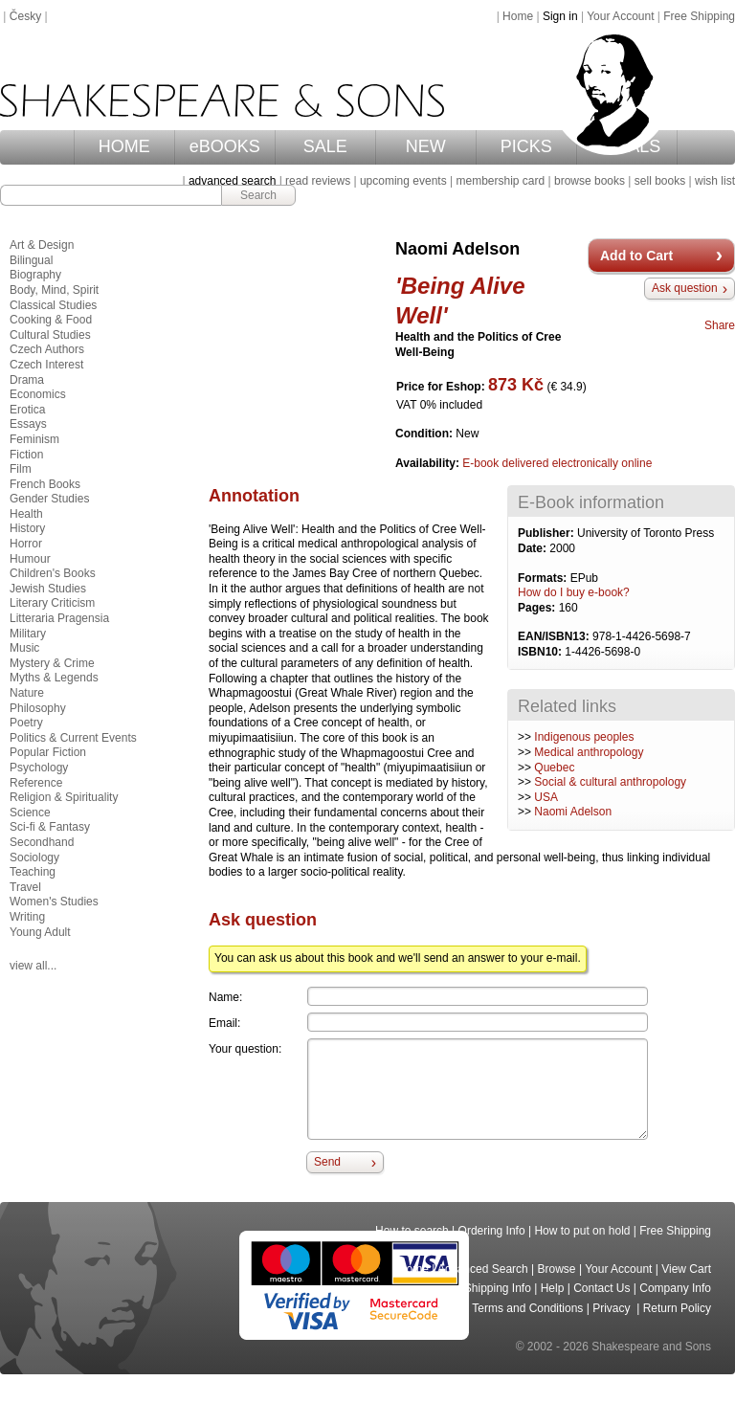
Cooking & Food (51, 319)
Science (30, 812)
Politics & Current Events (73, 738)
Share (719, 325)
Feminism (34, 439)
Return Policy (677, 1308)
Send (327, 1162)
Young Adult (40, 932)
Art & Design (42, 245)
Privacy (613, 1308)
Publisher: (547, 533)
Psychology (39, 767)
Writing (27, 917)
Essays (28, 424)
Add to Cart (636, 255)
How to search (412, 1230)
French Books (45, 484)
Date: (533, 548)
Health (26, 514)
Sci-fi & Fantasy (50, 827)
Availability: (428, 463)
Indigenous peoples (584, 737)
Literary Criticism (52, 603)
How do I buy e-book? (574, 592)
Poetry (26, 722)
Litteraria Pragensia (59, 618)
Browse (557, 1269)
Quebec (554, 767)
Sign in (560, 16)
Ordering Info (491, 1230)
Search (258, 195)
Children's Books (53, 573)
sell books (660, 181)
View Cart (686, 1269)
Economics (38, 394)
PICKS (526, 146)
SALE (325, 146)
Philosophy (38, 708)
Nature (27, 693)
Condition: (425, 433)
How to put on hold (582, 1230)
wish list (715, 181)
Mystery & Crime (52, 663)
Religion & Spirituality (64, 797)
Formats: (544, 578)
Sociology (34, 857)
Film (21, 469)
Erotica (27, 409)
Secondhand (42, 842)
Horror (26, 543)
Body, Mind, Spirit (54, 290)
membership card (500, 181)
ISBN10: (541, 651)
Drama (27, 380)
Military (28, 633)
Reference (36, 783)
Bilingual (31, 260)
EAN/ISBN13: (555, 636)
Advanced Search (482, 1269)
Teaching (33, 872)
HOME (124, 146)
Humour (30, 559)
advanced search (232, 181)
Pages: (538, 607)
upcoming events (403, 181)
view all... (33, 965)
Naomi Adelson (573, 811)
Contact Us (601, 1288)
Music (24, 648)
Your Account (620, 16)
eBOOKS (224, 146)
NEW (426, 146)
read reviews (317, 181)
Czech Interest (46, 364)
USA (546, 797)
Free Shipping (699, 16)
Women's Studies (54, 901)
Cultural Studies (50, 335)
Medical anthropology (588, 752)
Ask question (685, 288)
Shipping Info (497, 1288)
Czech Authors (47, 349)
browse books (589, 181)
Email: (224, 1023)
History (27, 528)
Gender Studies (49, 498)
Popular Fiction (48, 752)
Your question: (245, 1049)
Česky (25, 16)
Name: (225, 997)
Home (517, 16)
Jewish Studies (48, 588)
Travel (25, 887)
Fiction (26, 454)
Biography (35, 274)
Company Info (675, 1288)
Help (553, 1288)
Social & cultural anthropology (610, 782)
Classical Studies (53, 305)
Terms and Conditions (527, 1308)
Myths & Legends (54, 677)
